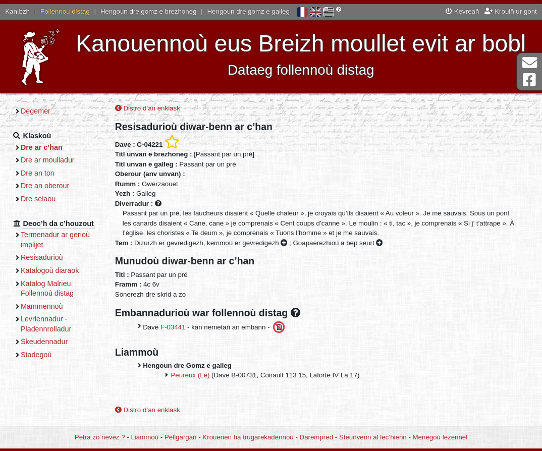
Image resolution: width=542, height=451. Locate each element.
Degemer (35, 111)
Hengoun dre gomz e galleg (248, 11)
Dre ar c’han (42, 147)
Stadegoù (36, 355)
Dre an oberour (45, 186)
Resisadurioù (42, 257)
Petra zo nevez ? (100, 437)
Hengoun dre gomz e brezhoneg (148, 11)
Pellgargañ (181, 437)
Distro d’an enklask (147, 108)
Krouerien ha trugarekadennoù (247, 437)
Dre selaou (38, 199)
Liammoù (144, 437)
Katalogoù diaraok (50, 270)
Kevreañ (462, 11)
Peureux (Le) (190, 375)
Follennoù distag (65, 11)
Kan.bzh (17, 11)
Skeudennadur (44, 341)
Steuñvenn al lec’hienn (373, 437)
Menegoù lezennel (440, 437)
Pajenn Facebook (529, 80)
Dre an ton (38, 173)
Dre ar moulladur (48, 160)
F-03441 (173, 326)
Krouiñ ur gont (510, 11)
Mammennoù (42, 306)
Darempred (317, 437)
